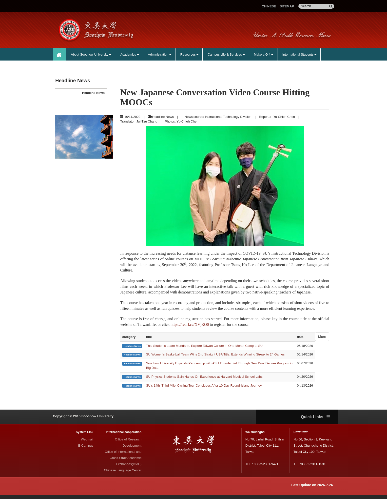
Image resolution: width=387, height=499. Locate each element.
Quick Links (315, 421)
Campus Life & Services (226, 54)
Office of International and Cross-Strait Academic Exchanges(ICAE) (123, 462)
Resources (189, 54)
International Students (299, 54)
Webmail (87, 443)
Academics (129, 54)
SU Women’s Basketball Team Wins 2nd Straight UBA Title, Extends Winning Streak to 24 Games (215, 358)
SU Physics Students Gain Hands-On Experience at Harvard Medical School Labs (204, 380)
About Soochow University (91, 54)
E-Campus (85, 450)
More (322, 341)
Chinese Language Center (122, 474)
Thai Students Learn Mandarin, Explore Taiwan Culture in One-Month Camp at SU (204, 350)
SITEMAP (287, 6)
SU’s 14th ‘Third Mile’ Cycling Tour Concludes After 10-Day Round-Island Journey (204, 389)
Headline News (93, 93)
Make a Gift (263, 54)
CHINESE (269, 6)
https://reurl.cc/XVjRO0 (190, 329)
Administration (159, 54)
